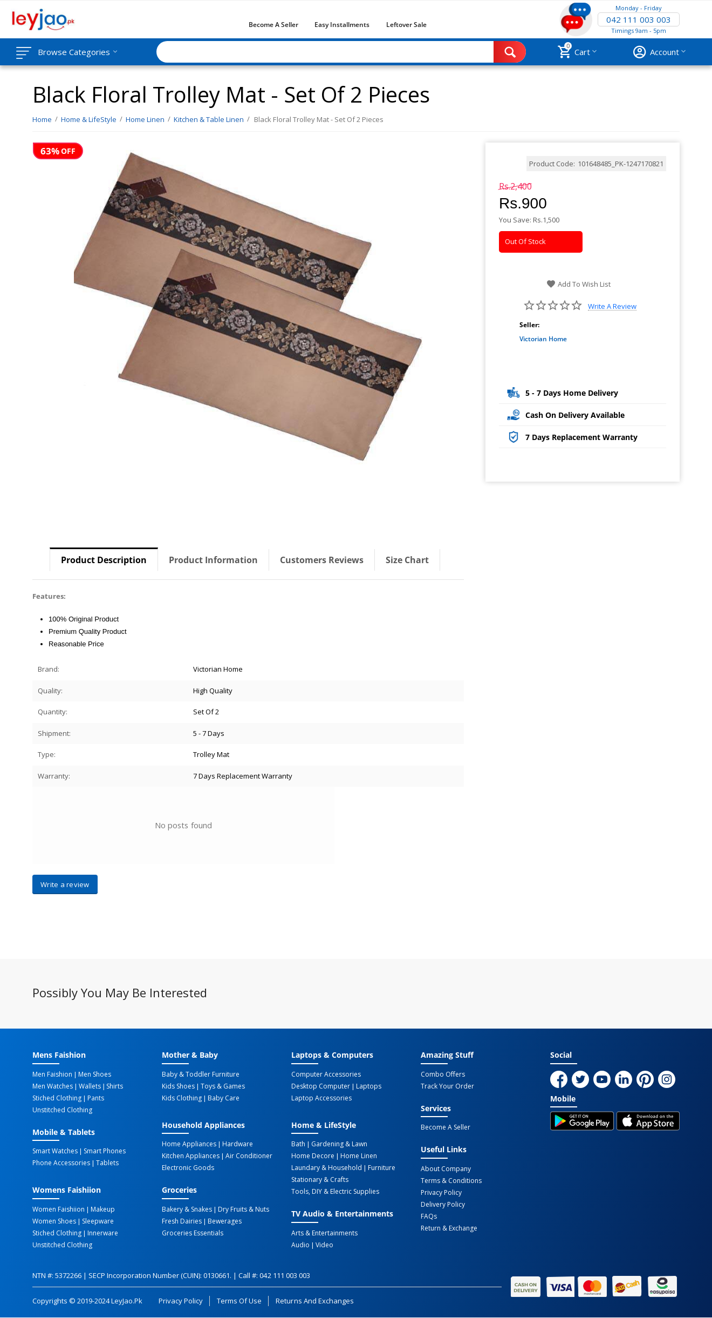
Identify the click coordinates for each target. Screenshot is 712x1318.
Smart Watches (55, 1151)
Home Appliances (189, 1144)
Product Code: (552, 163)
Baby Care (223, 1098)
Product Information (213, 560)
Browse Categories (74, 52)
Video (324, 1245)
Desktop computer (320, 1086)
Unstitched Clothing (62, 1110)
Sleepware (98, 1221)
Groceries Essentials (192, 1233)
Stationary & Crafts (319, 1180)
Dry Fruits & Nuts (243, 1209)
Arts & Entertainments (324, 1233)
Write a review (612, 306)
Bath (298, 1144)
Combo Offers (443, 1074)
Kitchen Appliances (191, 1156)
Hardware (237, 1144)
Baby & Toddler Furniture (200, 1074)
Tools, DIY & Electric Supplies (335, 1191)
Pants (95, 1098)
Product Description (104, 560)
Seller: (529, 324)
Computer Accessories (326, 1074)
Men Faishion (52, 1074)
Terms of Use (239, 1301)
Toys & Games (223, 1086)
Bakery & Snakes (187, 1209)
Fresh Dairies (182, 1221)
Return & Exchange (449, 1228)
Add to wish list (578, 284)
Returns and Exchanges (314, 1301)
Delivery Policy (443, 1204)
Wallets (90, 1086)
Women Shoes (54, 1221)
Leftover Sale (406, 24)
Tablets (107, 1163)
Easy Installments (341, 24)
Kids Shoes (178, 1086)
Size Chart (407, 560)
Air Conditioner (248, 1156)
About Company (446, 1169)
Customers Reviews (322, 560)
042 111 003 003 (638, 19)
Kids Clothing (182, 1098)
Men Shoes (94, 1074)
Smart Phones (105, 1151)
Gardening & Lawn (339, 1144)
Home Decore (312, 1156)
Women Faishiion (58, 1209)
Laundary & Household (326, 1168)
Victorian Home (543, 338)
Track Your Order (447, 1086)
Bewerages (225, 1221)
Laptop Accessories (321, 1098)
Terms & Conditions (451, 1181)
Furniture (381, 1168)
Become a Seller (273, 24)
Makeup (103, 1209)
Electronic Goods (188, 1168)
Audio (300, 1245)
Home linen (358, 1156)
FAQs (429, 1216)
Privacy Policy (441, 1192)
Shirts (114, 1086)
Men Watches (52, 1086)
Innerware (102, 1233)
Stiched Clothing (56, 1098)
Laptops (368, 1086)
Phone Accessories (61, 1163)
